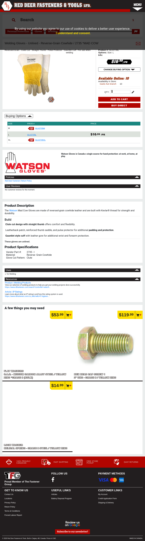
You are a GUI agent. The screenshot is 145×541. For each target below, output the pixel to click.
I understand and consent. (73, 33)
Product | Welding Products (18, 283)
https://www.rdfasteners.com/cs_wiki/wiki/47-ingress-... (27, 296)
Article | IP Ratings (13, 292)
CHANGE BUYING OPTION (119, 69)
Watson (13, 210)
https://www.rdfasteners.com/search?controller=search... (28, 287)
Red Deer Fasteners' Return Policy (18, 181)
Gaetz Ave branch (108, 84)
